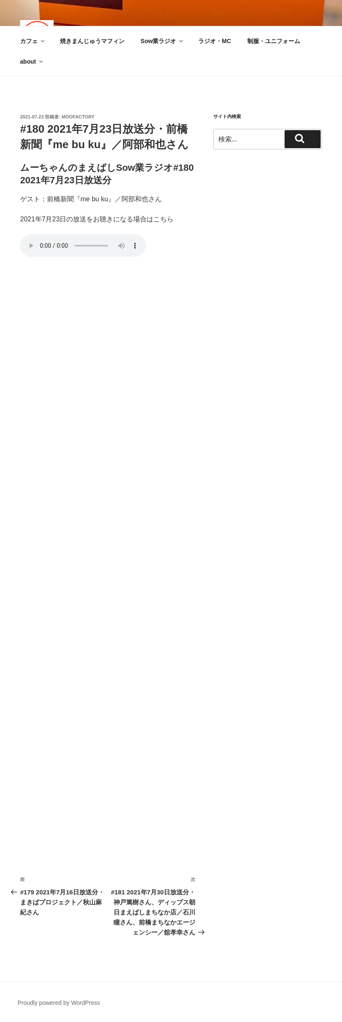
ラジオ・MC (214, 41)
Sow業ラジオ (162, 41)
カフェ (33, 41)
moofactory (78, 116)
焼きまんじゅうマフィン (92, 41)
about (32, 61)
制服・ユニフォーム (273, 41)
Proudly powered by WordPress (59, 1002)
